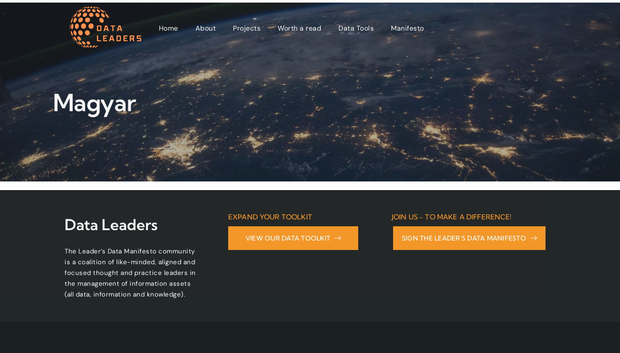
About (205, 28)
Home (168, 28)
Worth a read (299, 28)
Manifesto (407, 28)
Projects (246, 28)
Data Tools (356, 28)
